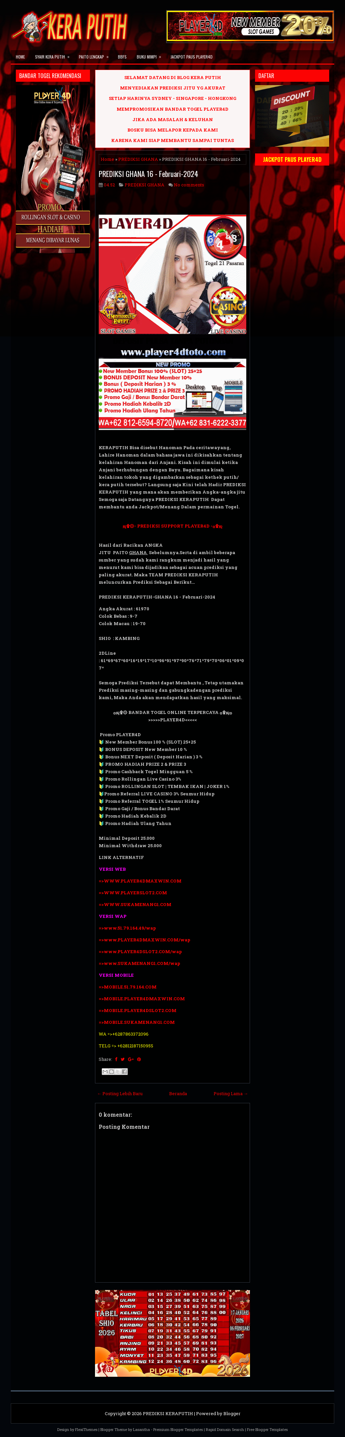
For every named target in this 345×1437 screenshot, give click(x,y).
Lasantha (141, 1429)
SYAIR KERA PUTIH (54, 55)
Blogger (232, 1413)
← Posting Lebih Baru (120, 1093)
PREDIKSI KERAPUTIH (168, 1413)
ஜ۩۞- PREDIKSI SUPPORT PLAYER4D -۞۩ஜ (172, 526)
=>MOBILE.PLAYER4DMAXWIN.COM (142, 999)
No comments (189, 185)
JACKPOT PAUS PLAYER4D (191, 57)
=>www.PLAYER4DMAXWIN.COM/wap (144, 940)
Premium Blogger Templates (178, 1429)
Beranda (178, 1093)
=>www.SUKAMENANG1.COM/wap (139, 963)
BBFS (122, 57)
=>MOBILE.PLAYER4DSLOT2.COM (138, 1010)
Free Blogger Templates (267, 1429)
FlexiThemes (86, 1429)
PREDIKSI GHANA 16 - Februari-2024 (148, 174)
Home (20, 57)
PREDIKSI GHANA (138, 159)
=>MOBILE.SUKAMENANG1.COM (137, 1022)
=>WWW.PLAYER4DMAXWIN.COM (140, 881)
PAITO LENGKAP (96, 55)
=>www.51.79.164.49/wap (127, 928)
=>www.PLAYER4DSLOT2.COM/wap (140, 951)
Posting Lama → (231, 1093)
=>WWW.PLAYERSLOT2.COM (133, 893)
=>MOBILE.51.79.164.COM (128, 987)
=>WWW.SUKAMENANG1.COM (135, 904)
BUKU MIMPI (151, 55)
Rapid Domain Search (225, 1429)
